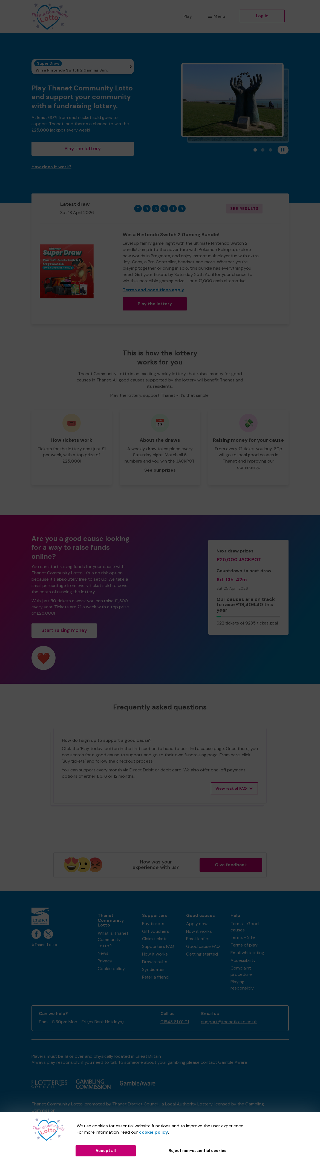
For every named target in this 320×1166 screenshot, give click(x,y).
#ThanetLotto (44, 944)
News (103, 953)
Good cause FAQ (203, 946)
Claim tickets (155, 939)
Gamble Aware (232, 1062)
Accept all (106, 1150)
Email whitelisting (247, 953)
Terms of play (244, 945)
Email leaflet (198, 939)
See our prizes (160, 470)
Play (187, 16)
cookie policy (153, 1132)
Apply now (196, 923)
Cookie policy (111, 968)
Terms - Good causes (244, 927)
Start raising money (64, 630)
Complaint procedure (241, 971)
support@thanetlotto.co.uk (229, 1022)
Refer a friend (155, 977)
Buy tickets (153, 923)
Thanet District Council (136, 1104)
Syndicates (153, 969)
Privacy (105, 961)
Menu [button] (216, 16)
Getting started (202, 954)
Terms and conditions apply (153, 290)
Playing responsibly (242, 985)
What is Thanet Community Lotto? (113, 939)
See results (244, 208)
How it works (155, 954)
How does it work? (51, 167)
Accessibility (243, 960)
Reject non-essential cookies (197, 1150)
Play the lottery (83, 148)
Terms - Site (242, 937)
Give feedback (231, 865)
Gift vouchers (155, 931)
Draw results (154, 962)
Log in (262, 16)
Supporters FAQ (158, 946)
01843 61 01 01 (174, 1022)
